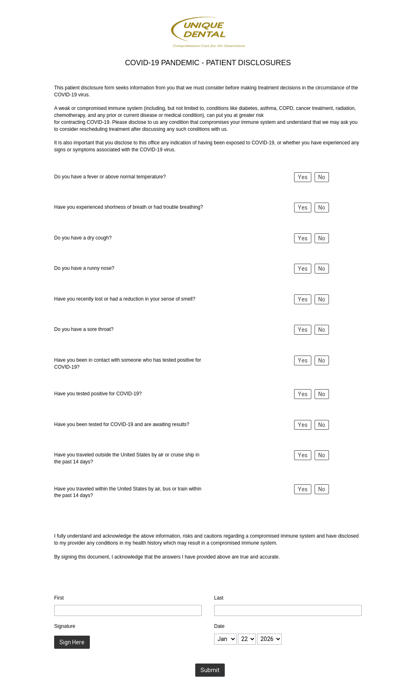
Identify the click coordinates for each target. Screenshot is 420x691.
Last (219, 598)
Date (219, 626)
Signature (64, 626)
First (59, 598)
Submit (210, 670)
